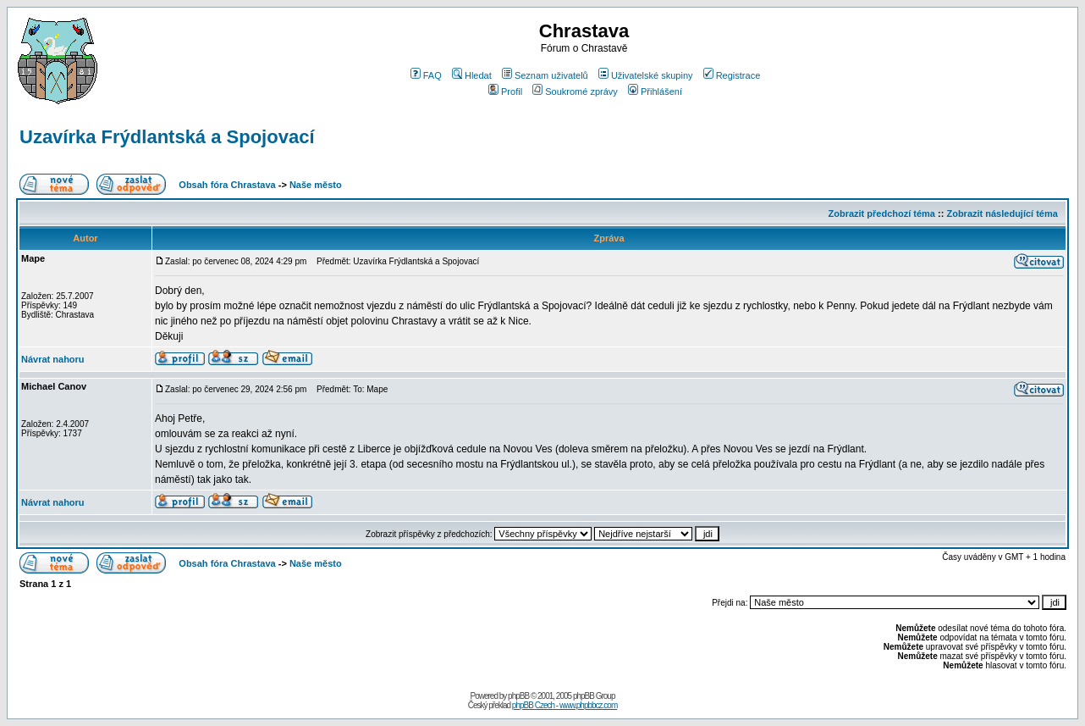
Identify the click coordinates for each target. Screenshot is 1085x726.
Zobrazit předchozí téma (881, 213)
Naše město (315, 185)
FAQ (426, 75)
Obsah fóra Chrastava (227, 185)
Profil (505, 91)
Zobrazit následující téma (1001, 213)
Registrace (732, 75)
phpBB (518, 696)
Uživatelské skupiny (645, 75)
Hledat (472, 75)
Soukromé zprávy (575, 91)
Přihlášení (655, 91)
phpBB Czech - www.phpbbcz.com (564, 705)
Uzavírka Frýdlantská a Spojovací (167, 136)
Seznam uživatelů (545, 75)
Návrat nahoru (53, 359)
